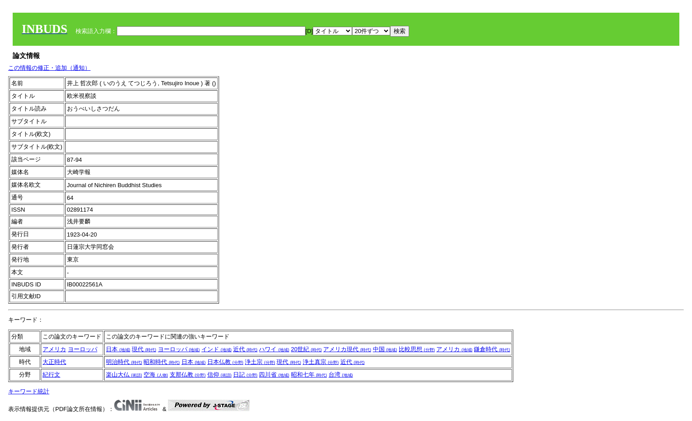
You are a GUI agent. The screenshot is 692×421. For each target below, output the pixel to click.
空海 (155, 374)
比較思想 (417, 349)
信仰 (219, 374)
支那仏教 (188, 374)
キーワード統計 (28, 391)
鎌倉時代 (492, 349)
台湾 (341, 374)
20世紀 (306, 349)
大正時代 (54, 361)
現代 (144, 349)
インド (216, 349)
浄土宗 (260, 361)
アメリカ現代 (347, 349)
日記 (245, 374)
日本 (118, 349)
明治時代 (124, 361)
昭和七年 (309, 374)
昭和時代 (161, 361)
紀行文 (51, 374)
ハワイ (274, 349)
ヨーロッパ (82, 349)
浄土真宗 (321, 361)
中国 (385, 349)
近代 (245, 349)
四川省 (274, 374)
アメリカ (54, 349)
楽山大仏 (124, 374)
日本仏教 (225, 361)
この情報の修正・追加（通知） (49, 67)
